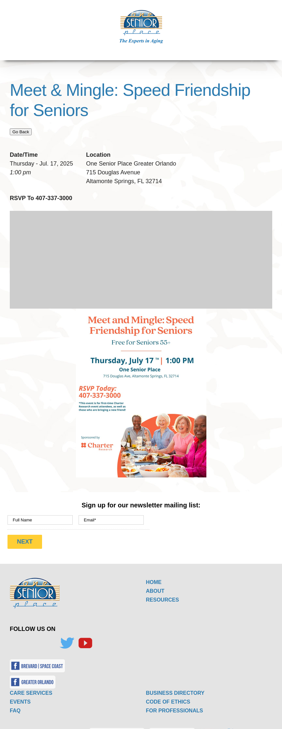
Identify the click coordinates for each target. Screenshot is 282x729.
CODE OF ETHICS (168, 696)
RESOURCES (162, 594)
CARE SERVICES (31, 688)
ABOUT (155, 586)
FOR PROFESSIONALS (174, 705)
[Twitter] (66, 638)
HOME (154, 577)
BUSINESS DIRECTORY (175, 688)
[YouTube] (85, 638)
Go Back (20, 131)
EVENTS (20, 696)
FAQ (15, 705)
